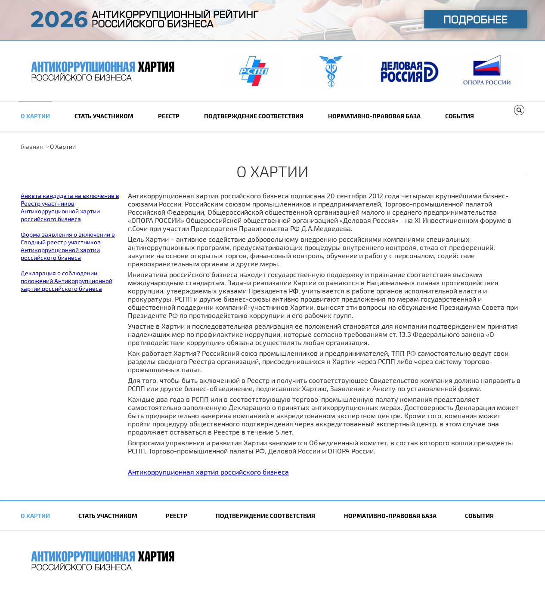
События (459, 116)
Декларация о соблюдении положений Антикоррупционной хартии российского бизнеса (66, 280)
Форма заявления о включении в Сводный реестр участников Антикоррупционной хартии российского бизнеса (68, 246)
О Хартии (35, 116)
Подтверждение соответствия (253, 116)
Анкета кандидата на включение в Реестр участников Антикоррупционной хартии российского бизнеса (70, 207)
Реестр (169, 116)
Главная (32, 146)
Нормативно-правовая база (374, 116)
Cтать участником (103, 116)
